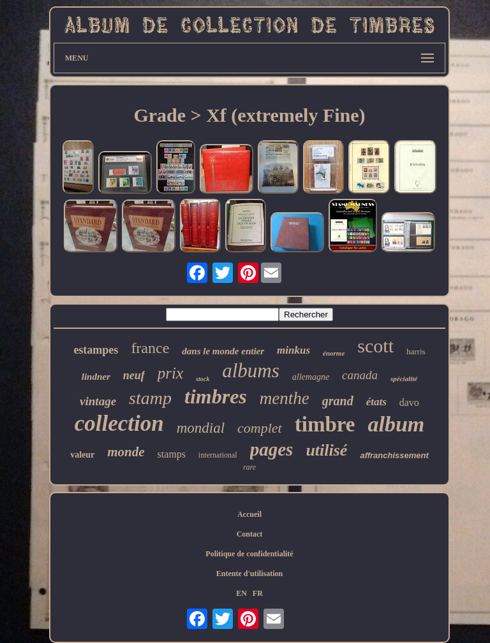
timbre (325, 424)
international (217, 455)
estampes (95, 349)
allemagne (310, 377)
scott (375, 345)
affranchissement (394, 455)
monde (125, 451)
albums (250, 370)
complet (259, 428)
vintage (98, 401)
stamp (150, 398)
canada (360, 375)
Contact (250, 534)
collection (119, 423)
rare (249, 467)
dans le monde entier (223, 351)
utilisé (326, 450)
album (396, 424)
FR (258, 593)
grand (337, 401)
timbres (215, 396)
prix (170, 373)
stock (202, 378)
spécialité (403, 378)
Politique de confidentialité (249, 553)
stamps (172, 454)
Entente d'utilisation (249, 573)
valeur (82, 454)
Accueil (249, 514)
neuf (134, 375)
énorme (334, 353)
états (376, 402)
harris (416, 351)
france (150, 348)
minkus (293, 350)
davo (409, 402)
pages (271, 449)
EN (241, 593)
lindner (96, 377)
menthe (284, 398)
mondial (201, 428)
